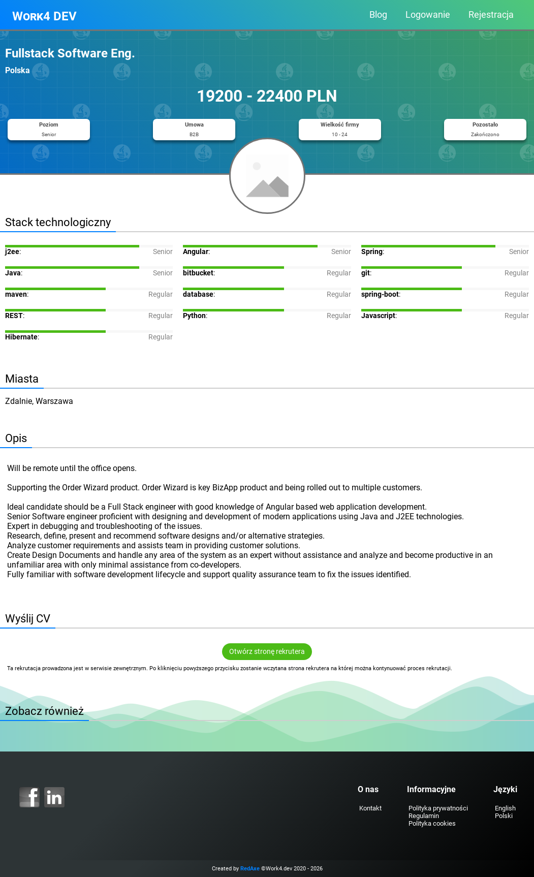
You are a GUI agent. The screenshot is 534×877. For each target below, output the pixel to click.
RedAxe (250, 868)
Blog (378, 15)
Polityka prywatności (438, 808)
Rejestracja (491, 15)
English (505, 808)
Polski (504, 816)
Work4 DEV (44, 16)
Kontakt (370, 808)
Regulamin (424, 816)
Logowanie (427, 15)
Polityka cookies (432, 823)
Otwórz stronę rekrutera (267, 651)
